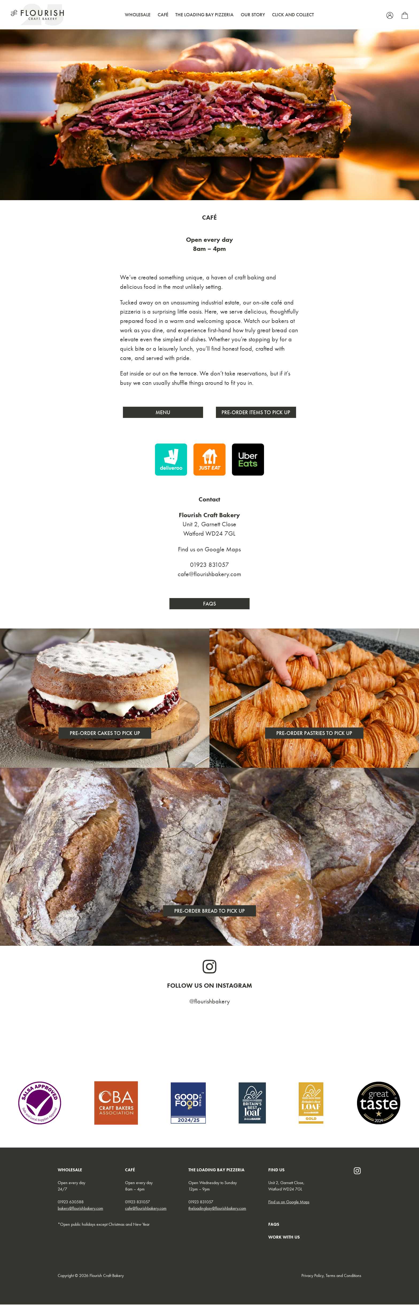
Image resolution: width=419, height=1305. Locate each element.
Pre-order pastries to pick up (314, 733)
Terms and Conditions (343, 1276)
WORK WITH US (284, 1237)
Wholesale (137, 14)
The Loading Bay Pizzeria (204, 14)
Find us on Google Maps (209, 549)
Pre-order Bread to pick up (209, 911)
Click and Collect (293, 14)
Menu (163, 412)
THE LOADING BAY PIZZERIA (216, 1170)
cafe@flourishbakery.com (209, 574)
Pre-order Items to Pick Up (256, 412)
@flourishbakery (209, 1001)
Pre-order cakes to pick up (105, 733)
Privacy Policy (312, 1276)
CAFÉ (130, 1170)
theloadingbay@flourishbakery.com (217, 1209)
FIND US (276, 1170)
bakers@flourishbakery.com (80, 1209)
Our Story (253, 14)
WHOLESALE (70, 1170)
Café (163, 14)
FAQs (209, 603)
